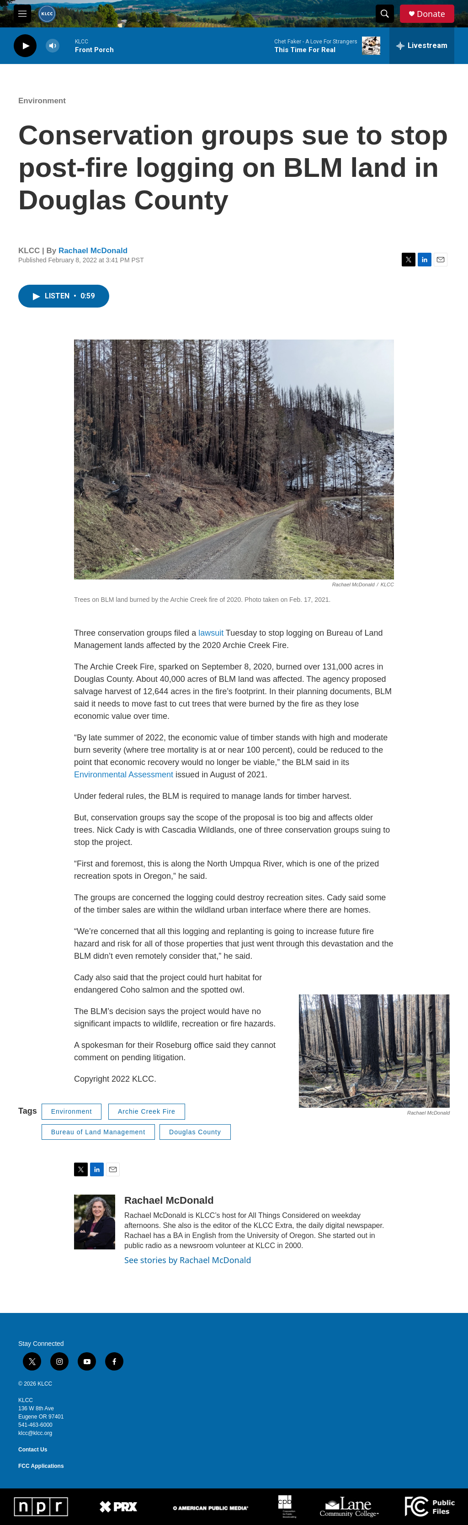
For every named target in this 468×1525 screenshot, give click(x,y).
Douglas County (195, 1132)
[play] (25, 46)
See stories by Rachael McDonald (187, 1259)
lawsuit (210, 633)
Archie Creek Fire (147, 1111)
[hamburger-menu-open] (22, 14)
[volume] (52, 46)
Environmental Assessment (123, 774)
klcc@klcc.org (35, 1433)
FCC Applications (41, 1466)
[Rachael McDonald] (94, 1222)
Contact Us (32, 1449)
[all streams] (421, 45)
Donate (431, 14)
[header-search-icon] (385, 14)
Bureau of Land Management (98, 1132)
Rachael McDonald (93, 250)
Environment (42, 100)
